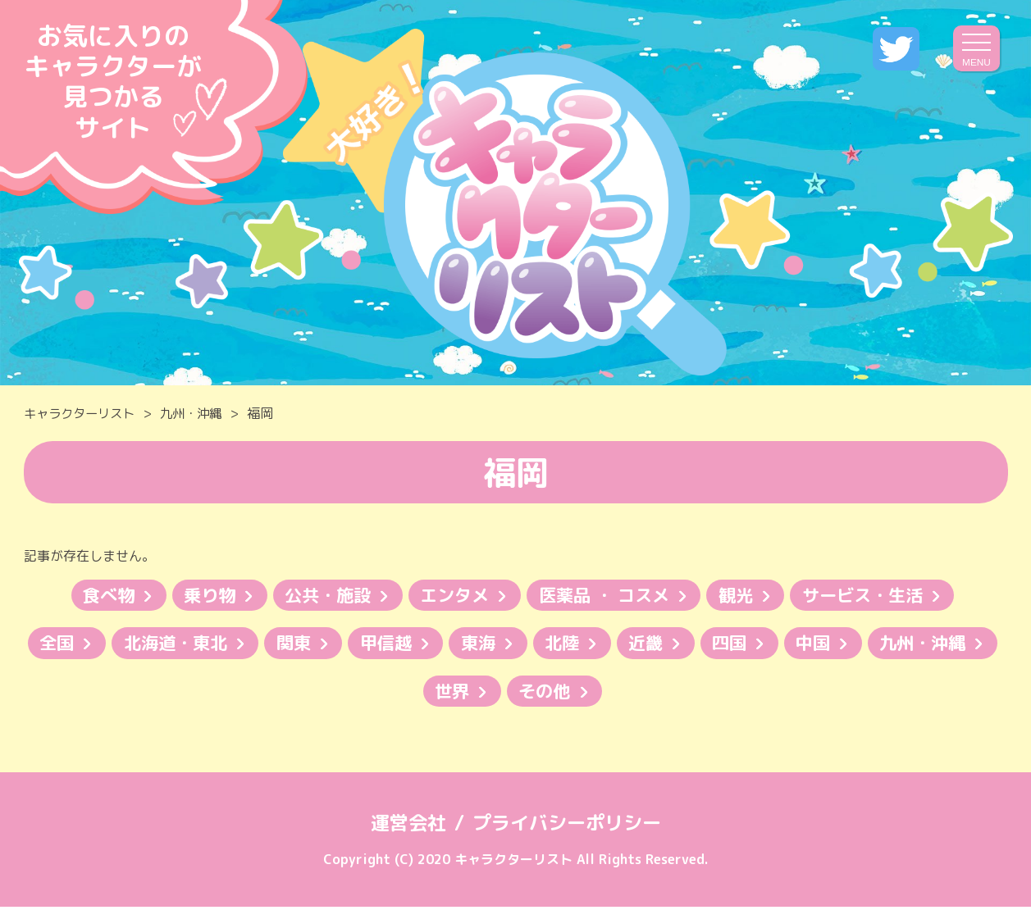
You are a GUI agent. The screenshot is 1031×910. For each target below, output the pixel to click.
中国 (896, 644)
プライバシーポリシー (568, 825)
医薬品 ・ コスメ (608, 595)
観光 (745, 595)
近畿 (722, 644)
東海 (548, 644)
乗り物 (198, 595)
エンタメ (453, 595)
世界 (521, 693)
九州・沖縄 (200, 413)
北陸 (635, 644)
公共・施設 (321, 595)
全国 (110, 644)
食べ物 (93, 595)
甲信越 (452, 644)
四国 (809, 644)
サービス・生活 (877, 595)
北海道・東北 (233, 644)
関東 (356, 644)
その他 (617, 693)
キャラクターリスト (83, 413)
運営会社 (404, 825)
